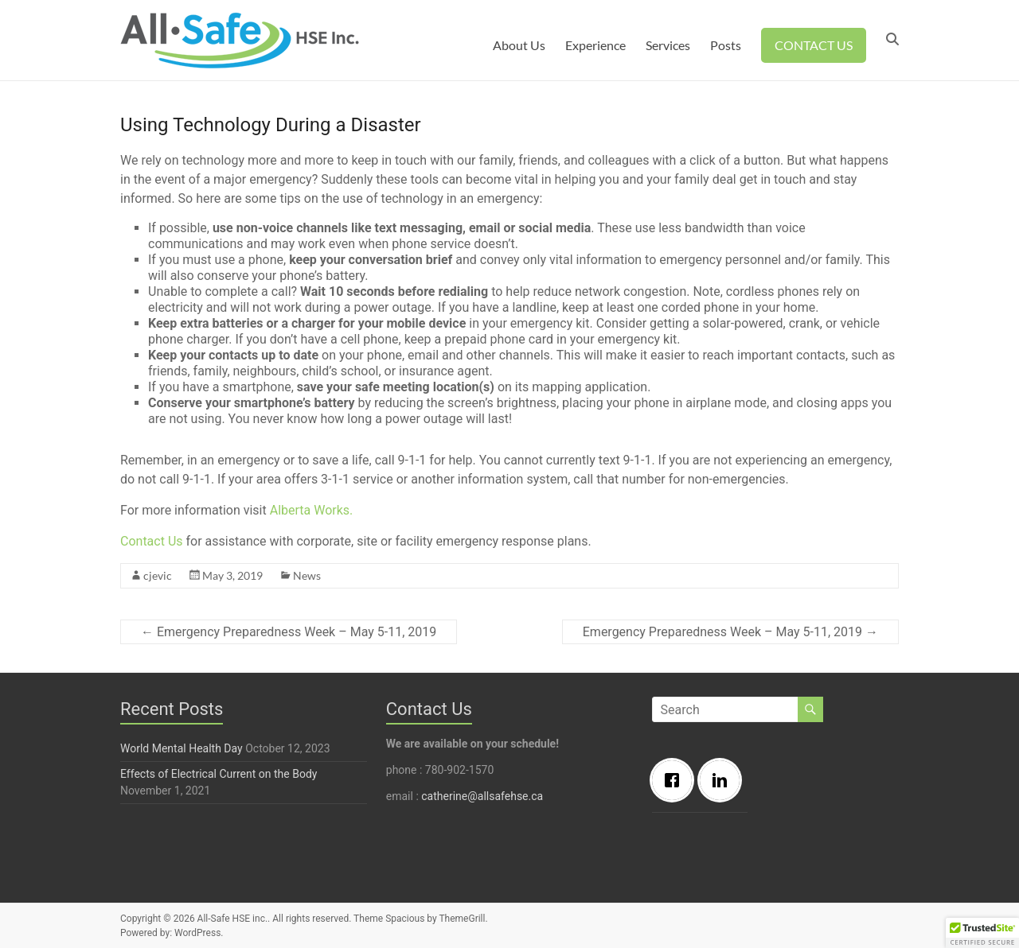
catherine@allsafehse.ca (482, 796)
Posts (725, 44)
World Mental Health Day (181, 748)
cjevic (157, 575)
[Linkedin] (724, 780)
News (307, 575)
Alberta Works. (311, 510)
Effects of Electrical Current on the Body (218, 773)
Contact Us (151, 541)
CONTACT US (814, 44)
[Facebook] (676, 780)
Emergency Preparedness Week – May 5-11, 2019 (288, 631)
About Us (519, 44)
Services (668, 44)
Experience (595, 44)
